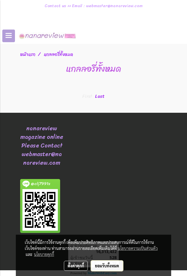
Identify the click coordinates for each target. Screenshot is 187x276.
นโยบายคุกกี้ (44, 254)
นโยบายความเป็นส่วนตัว (138, 248)
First (87, 96)
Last (100, 96)
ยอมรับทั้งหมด (107, 265)
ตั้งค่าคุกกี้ (76, 265)
